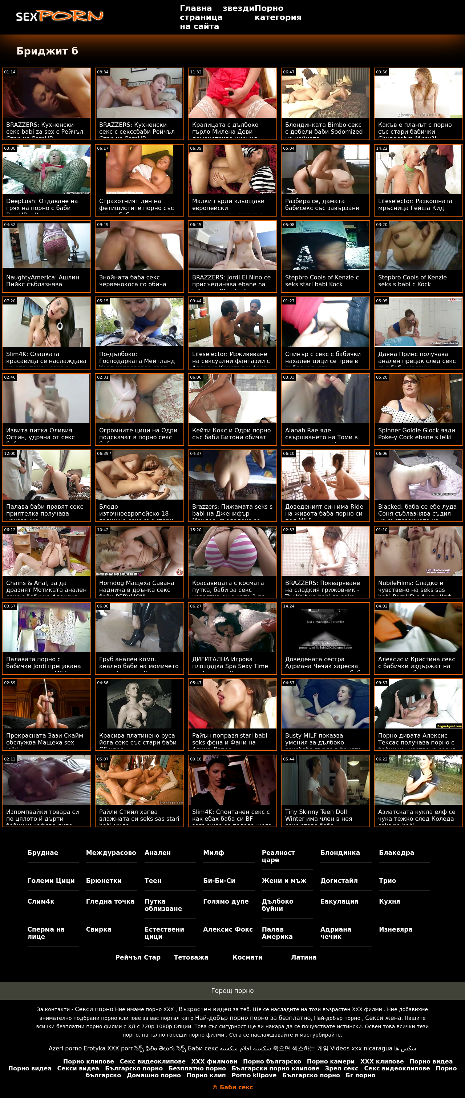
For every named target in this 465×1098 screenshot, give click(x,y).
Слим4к (41, 901)
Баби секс (203, 1048)
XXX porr (120, 1048)
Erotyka (95, 1048)
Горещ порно (232, 990)
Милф (213, 852)
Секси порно (94, 1009)
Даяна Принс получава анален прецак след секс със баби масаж (417, 361)
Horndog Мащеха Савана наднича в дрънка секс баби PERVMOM (136, 590)
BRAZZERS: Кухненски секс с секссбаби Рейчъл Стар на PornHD (137, 131)
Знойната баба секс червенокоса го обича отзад (132, 284)
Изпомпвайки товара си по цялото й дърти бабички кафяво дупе (42, 818)
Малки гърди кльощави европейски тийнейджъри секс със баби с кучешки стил (228, 211)
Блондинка (340, 852)
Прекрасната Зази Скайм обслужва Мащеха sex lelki (44, 742)
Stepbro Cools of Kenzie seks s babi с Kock (412, 281)
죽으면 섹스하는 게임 (301, 1048)
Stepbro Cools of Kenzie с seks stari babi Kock (322, 281)
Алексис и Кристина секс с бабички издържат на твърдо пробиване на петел (416, 669)
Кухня (389, 901)
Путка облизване (163, 905)
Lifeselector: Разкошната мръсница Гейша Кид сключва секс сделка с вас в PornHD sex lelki (415, 211)
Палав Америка (277, 933)
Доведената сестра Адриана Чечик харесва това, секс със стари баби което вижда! (324, 669)
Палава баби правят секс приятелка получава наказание (44, 513)
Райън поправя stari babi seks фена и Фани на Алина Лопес (229, 742)
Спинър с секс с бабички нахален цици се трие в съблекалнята (323, 361)
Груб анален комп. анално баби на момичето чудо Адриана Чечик (139, 666)
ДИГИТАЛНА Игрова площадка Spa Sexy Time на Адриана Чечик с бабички (230, 669)
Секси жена (383, 1017)
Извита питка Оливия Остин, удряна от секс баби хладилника (40, 437)
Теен (153, 880)
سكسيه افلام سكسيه (245, 1048)
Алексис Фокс (228, 929)
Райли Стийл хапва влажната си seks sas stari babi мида (139, 818)
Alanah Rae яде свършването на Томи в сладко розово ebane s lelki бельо (321, 441)
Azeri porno (65, 1048)
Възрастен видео (205, 1009)
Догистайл (339, 880)
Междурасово (111, 852)
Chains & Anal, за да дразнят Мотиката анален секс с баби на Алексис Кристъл (46, 593)
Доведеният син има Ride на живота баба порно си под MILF (324, 513)
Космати (247, 957)
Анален (158, 852)
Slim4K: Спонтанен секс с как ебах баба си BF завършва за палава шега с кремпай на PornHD (232, 822)
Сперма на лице (46, 933)
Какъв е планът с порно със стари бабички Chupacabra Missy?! (415, 131)
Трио (387, 880)
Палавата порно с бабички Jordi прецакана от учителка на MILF (43, 666)
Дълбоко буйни (278, 905)
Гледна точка (110, 901)
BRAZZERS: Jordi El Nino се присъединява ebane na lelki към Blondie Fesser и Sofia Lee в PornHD (231, 288)
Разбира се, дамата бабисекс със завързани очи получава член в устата (322, 211)
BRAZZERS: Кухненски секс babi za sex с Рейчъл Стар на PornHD (44, 131)
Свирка (99, 929)
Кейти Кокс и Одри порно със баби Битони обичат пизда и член (231, 437)
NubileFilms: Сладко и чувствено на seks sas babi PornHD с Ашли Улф (415, 590)
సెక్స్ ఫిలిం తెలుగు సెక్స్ (160, 1048)
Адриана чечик (336, 933)
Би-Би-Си (219, 880)
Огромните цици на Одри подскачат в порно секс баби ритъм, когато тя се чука (138, 441)
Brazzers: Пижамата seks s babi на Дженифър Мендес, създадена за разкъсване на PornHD (232, 517)
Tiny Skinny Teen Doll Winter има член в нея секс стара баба (318, 818)
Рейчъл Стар (138, 957)
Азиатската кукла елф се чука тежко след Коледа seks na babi (417, 818)
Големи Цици (51, 880)
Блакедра (396, 852)
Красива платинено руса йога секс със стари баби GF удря (138, 742)
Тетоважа (191, 957)
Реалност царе (278, 856)
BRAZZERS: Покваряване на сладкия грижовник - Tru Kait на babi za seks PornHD (322, 593)
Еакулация (339, 901)
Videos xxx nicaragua (361, 1048)
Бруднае (43, 852)
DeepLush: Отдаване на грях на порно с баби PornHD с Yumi (42, 208)
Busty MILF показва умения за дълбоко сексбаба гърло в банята (323, 742)
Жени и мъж (284, 880)
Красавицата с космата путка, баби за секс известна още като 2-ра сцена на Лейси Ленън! (228, 593)
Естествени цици (164, 933)
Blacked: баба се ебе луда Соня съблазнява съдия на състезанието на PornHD (417, 517)
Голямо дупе (225, 901)
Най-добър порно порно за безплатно (253, 1017)
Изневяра (396, 929)
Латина (304, 957)
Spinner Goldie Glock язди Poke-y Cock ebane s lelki (416, 434)
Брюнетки (104, 880)
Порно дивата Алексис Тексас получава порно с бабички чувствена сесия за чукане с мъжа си (417, 746)
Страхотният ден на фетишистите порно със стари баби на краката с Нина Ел (136, 211)
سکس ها (405, 1048)
